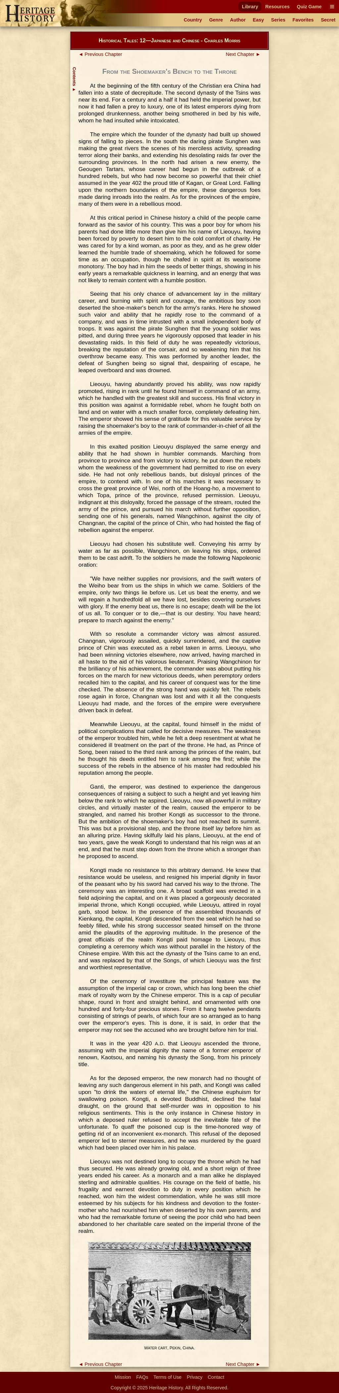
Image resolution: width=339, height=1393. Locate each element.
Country (193, 19)
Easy (258, 19)
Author (238, 19)
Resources (277, 6)
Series (278, 19)
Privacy (194, 1377)
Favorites (303, 19)
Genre (216, 19)
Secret (328, 19)
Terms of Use (168, 1377)
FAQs (142, 1377)
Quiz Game (309, 6)
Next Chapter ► (243, 54)
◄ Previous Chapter (100, 54)
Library (250, 6)
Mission (123, 1377)
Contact (216, 1377)
